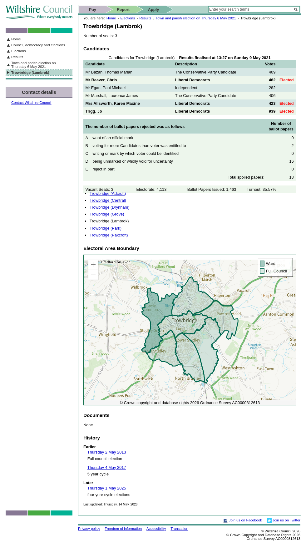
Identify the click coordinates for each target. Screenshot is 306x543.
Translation (179, 528)
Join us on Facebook (245, 520)
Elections (127, 18)
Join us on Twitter (286, 520)
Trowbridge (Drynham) (110, 207)
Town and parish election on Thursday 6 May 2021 (196, 18)
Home (111, 18)
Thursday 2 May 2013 (106, 452)
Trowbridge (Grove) (107, 214)
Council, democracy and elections (38, 45)
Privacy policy (89, 528)
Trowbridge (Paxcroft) (109, 235)
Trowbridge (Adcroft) (108, 193)
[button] (93, 265)
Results (145, 18)
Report (123, 9)
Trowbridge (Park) (105, 228)
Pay (92, 9)
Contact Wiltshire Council (31, 102)
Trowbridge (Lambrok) (30, 72)
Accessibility (156, 528)
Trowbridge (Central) (108, 200)
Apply (153, 9)
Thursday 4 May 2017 (106, 467)
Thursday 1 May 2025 (106, 488)
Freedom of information (123, 528)
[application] (190, 330)
